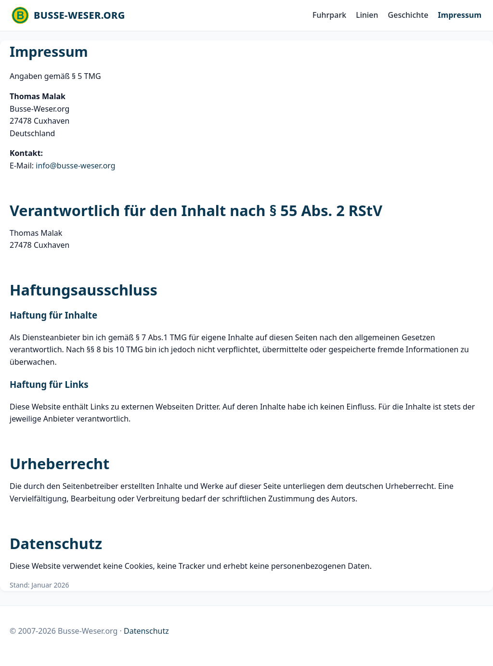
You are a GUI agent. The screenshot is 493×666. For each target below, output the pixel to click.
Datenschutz (146, 631)
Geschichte (408, 15)
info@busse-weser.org (75, 165)
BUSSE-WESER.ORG (79, 15)
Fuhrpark (329, 15)
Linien (367, 15)
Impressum (459, 15)
